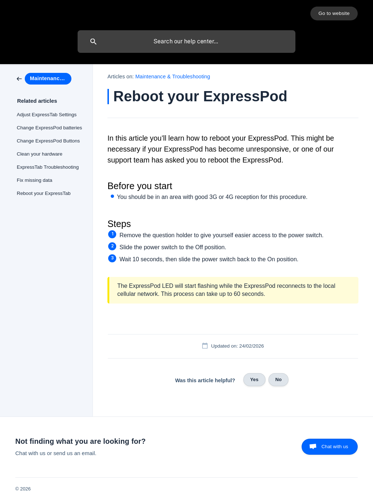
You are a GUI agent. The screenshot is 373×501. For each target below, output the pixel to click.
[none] (334, 13)
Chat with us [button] (334, 446)
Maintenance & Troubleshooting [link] (173, 76)
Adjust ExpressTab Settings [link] (46, 114)
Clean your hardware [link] (39, 154)
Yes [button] (254, 379)
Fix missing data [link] (34, 180)
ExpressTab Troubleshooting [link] (48, 167)
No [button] (278, 379)
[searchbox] (186, 41)
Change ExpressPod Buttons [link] (48, 141)
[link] (44, 78)
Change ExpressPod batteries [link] (49, 127)
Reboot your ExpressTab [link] (44, 193)
